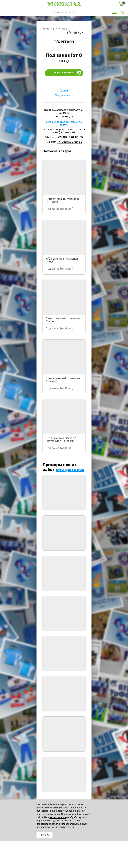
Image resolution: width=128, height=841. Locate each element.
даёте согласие (57, 817)
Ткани (64, 90)
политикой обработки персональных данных (61, 824)
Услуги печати (64, 95)
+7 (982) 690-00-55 (70, 137)
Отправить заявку (60, 72)
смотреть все (70, 469)
